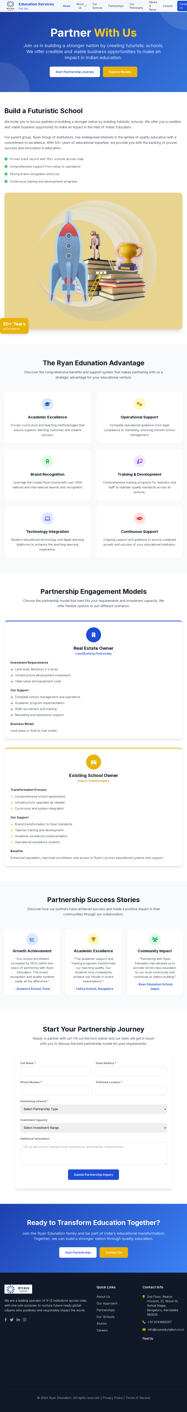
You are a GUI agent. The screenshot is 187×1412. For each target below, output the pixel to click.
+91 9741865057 (160, 1322)
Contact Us (114, 1252)
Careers (168, 5)
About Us (81, 5)
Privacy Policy (113, 1398)
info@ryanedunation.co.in (166, 1329)
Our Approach (107, 1303)
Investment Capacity (33, 1120)
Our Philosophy (136, 5)
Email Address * (106, 1063)
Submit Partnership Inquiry (93, 1175)
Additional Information (35, 1138)
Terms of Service (138, 1398)
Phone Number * (31, 1082)
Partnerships (116, 5)
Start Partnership (78, 1252)
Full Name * (28, 1063)
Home (66, 5)
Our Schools (97, 5)
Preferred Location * (109, 1082)
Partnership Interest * (34, 1101)
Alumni (101, 1323)
